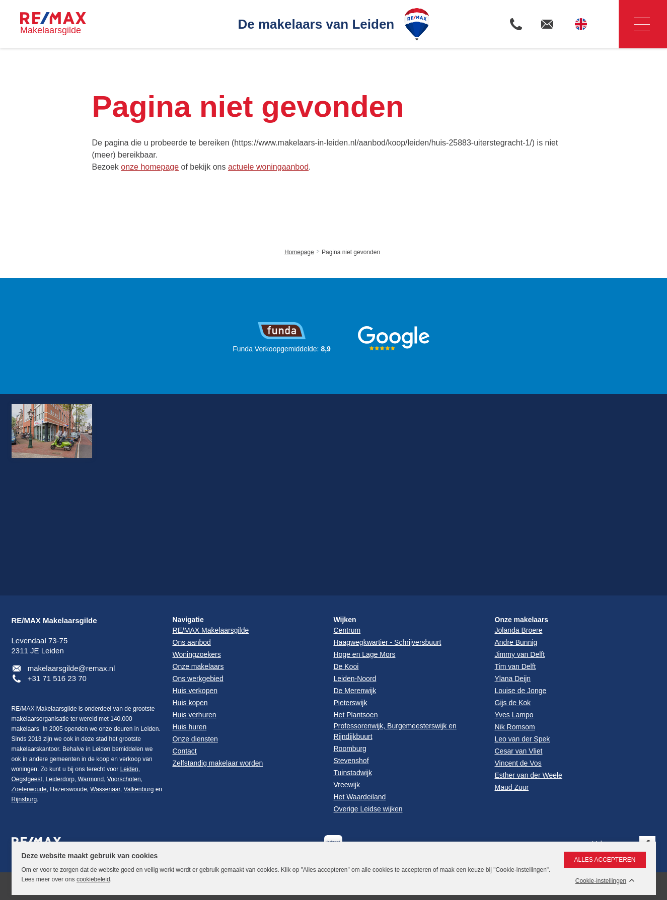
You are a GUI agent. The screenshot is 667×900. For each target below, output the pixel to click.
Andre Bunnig (516, 642)
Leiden (129, 769)
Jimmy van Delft (520, 654)
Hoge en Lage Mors (365, 654)
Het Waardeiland (360, 797)
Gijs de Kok (513, 703)
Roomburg (350, 748)
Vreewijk (347, 785)
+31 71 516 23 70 (57, 678)
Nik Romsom (515, 727)
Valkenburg (139, 789)
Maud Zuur (512, 787)
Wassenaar (105, 789)
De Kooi (346, 666)
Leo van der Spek (522, 739)
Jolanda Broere (519, 630)
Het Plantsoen (356, 715)
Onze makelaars (522, 620)
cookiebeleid (93, 879)
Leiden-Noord (355, 678)
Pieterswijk (350, 703)
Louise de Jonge (521, 691)
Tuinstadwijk (353, 773)
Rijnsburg (24, 799)
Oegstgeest (27, 779)
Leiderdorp (60, 779)
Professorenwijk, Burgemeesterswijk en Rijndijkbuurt (395, 731)
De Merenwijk (355, 691)
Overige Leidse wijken (368, 809)
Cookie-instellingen (600, 881)
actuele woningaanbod (268, 167)
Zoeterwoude (29, 789)
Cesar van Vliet (519, 751)
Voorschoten (124, 779)
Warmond (90, 779)
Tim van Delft (515, 666)
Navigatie (634, 24)
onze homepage (150, 167)
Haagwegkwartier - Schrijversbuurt (387, 642)
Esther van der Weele (528, 775)
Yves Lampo (514, 715)
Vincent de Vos (518, 763)
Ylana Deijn (513, 678)
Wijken (345, 620)
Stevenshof (351, 761)
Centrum (347, 630)
